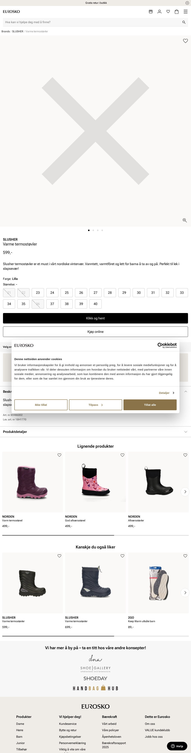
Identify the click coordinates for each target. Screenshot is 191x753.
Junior (20, 743)
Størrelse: (9, 284)
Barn (19, 736)
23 (38, 293)
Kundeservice (67, 724)
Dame (20, 724)
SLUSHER (17, 31)
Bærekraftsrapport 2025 (114, 745)
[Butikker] (150, 11)
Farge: (10, 279)
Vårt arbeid (109, 724)
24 (52, 293)
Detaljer (164, 392)
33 (182, 293)
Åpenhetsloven (111, 736)
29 (124, 293)
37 (52, 304)
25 (67, 293)
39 (81, 304)
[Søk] (184, 22)
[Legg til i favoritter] (185, 41)
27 (95, 293)
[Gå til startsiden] (11, 11)
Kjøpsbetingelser (70, 736)
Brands (5, 31)
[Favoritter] (168, 11)
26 (81, 293)
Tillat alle (150, 404)
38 (67, 304)
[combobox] (92, 22)
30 (139, 293)
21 (9, 293)
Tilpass (96, 404)
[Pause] (187, 3)
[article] (32, 488)
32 (167, 293)
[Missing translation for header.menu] (185, 11)
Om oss (150, 724)
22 (23, 293)
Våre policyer (110, 730)
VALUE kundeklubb (157, 730)
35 (23, 304)
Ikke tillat (41, 404)
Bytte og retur (67, 730)
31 (153, 293)
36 (38, 304)
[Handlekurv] (176, 11)
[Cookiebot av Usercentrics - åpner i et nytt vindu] (160, 345)
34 (9, 304)
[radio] (9, 292)
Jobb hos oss (154, 736)
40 (95, 304)
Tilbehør (21, 749)
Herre (19, 730)
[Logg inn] (159, 11)
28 (110, 293)
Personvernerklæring (72, 743)
